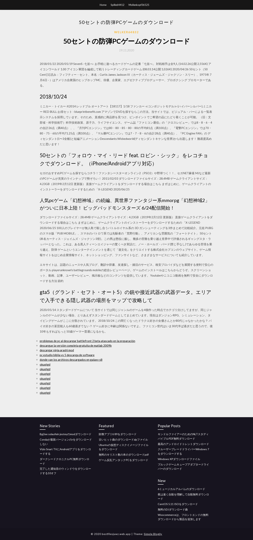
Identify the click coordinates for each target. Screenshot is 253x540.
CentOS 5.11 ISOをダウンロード (178, 504)
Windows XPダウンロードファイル (179, 459)
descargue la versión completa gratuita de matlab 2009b (76, 345)
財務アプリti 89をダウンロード (118, 434)
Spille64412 (117, 4)
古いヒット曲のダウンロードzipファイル (123, 439)
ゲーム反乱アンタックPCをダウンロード (123, 460)
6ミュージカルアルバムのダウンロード (181, 489)
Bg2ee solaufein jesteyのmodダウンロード (65, 434)
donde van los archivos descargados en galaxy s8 (71, 359)
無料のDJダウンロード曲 (173, 509)
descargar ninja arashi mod (57, 350)
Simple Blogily (153, 534)
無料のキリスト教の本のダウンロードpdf (124, 454)
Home (103, 4)
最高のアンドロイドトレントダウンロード (183, 444)
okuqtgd (45, 364)
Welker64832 (126, 32)
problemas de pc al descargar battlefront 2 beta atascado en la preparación (87, 341)
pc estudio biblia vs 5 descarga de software (67, 355)
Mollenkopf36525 (139, 4)
